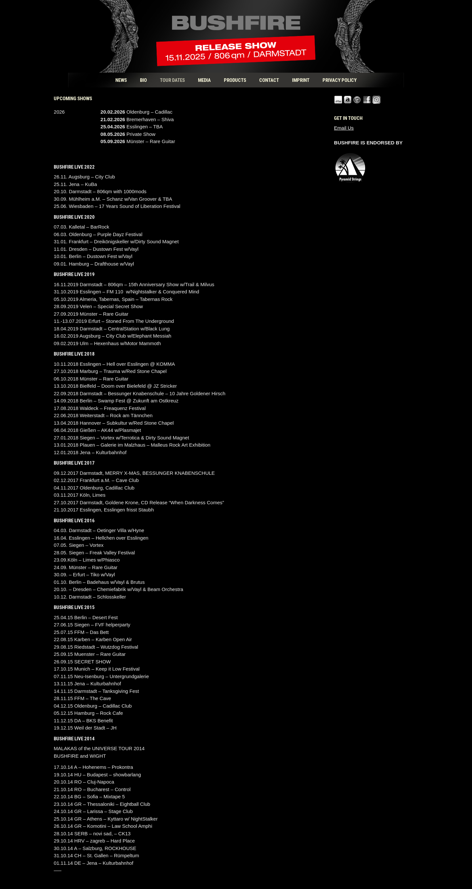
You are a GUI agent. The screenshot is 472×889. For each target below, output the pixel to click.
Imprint (300, 80)
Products (235, 80)
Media (204, 80)
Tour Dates (172, 80)
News (121, 80)
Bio (143, 80)
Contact (269, 80)
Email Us (344, 128)
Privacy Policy (340, 80)
